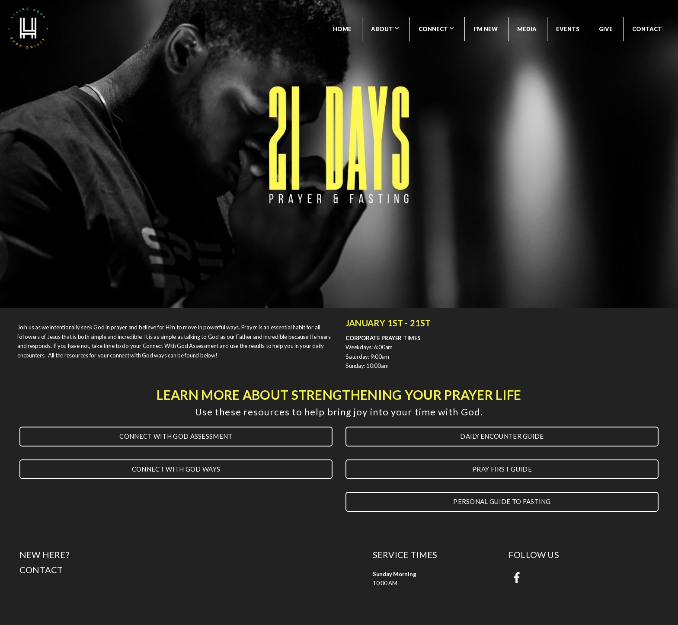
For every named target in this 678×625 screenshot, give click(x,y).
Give (606, 29)
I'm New (485, 29)
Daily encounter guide (502, 436)
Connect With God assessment (175, 436)
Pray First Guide (502, 469)
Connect (436, 29)
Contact (647, 29)
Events (567, 29)
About (385, 29)
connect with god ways (176, 469)
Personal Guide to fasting (502, 501)
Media (527, 29)
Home (342, 29)
